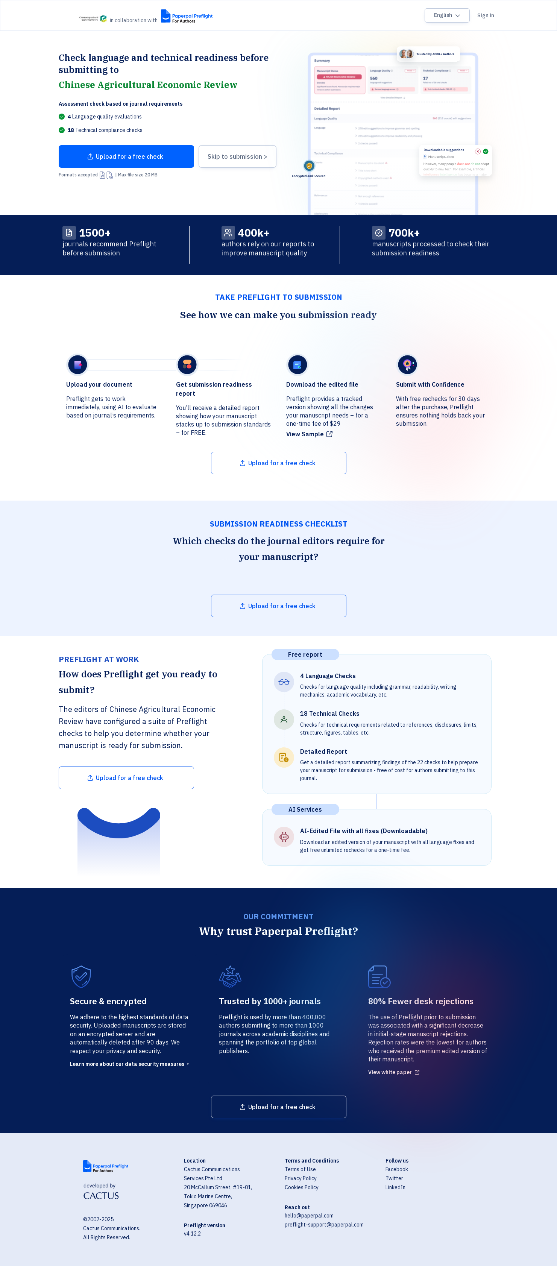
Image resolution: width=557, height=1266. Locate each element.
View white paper (390, 1072)
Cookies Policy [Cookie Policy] (302, 1187)
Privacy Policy (301, 1178)
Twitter (394, 1178)
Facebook (396, 1169)
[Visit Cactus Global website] (101, 1192)
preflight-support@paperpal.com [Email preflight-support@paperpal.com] (324, 1224)
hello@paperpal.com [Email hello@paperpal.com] (309, 1215)
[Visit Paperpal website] (105, 1166)
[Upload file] (126, 156)
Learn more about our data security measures (127, 1064)
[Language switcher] (447, 15)
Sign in (485, 15)
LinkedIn (395, 1187)
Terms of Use (300, 1169)
